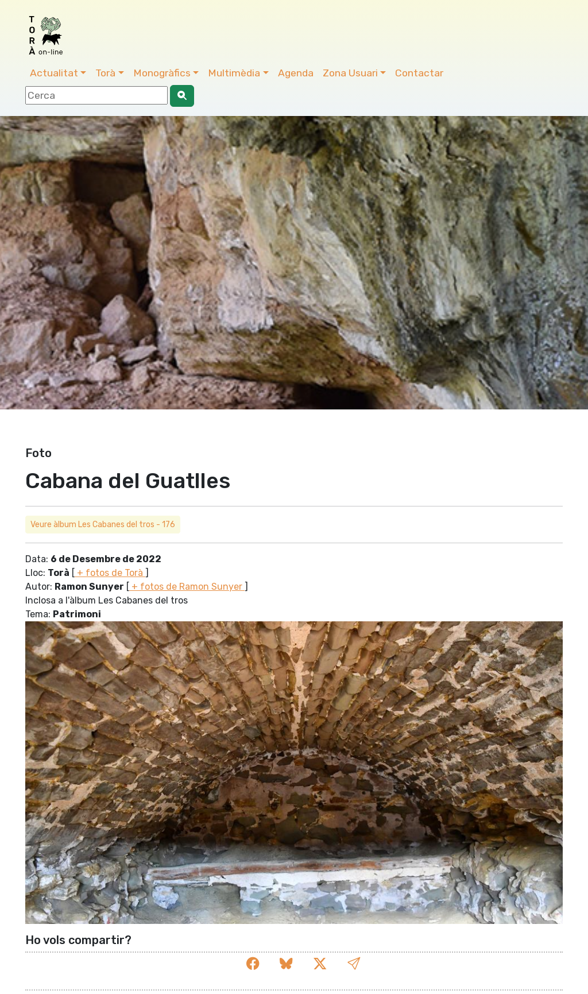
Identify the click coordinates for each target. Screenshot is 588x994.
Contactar (419, 73)
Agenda (296, 73)
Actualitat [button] (54, 73)
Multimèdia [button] (234, 73)
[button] (353, 964)
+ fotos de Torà (110, 572)
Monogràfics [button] (162, 73)
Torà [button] (105, 73)
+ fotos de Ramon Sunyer (187, 586)
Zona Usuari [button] (350, 73)
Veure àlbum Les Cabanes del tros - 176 (102, 524)
